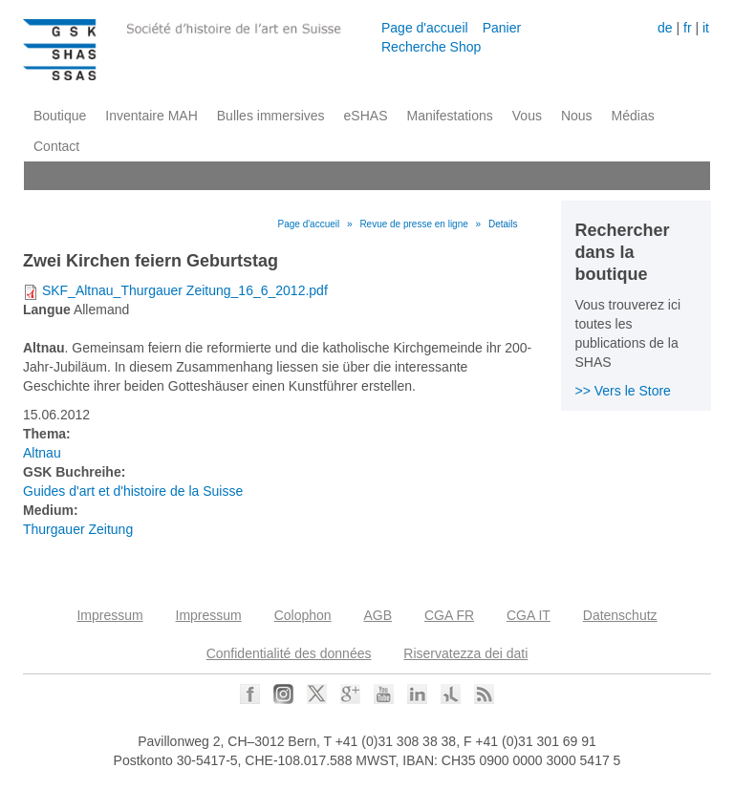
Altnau (42, 452)
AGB (377, 615)
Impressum (109, 615)
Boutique (59, 115)
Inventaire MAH (151, 115)
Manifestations (450, 115)
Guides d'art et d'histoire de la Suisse (133, 491)
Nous (577, 115)
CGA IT (528, 615)
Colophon (303, 615)
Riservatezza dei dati (465, 653)
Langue (47, 309)
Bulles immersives (271, 115)
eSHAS (366, 115)
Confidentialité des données (289, 653)
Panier (502, 27)
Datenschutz (620, 615)
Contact (56, 146)
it (705, 27)
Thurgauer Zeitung (78, 529)
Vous (527, 115)
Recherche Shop (431, 46)
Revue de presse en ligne (413, 224)
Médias (633, 115)
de (665, 27)
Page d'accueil (424, 27)
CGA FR (449, 615)
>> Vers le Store (623, 390)
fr (687, 27)
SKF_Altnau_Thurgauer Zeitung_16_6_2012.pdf (185, 290)
